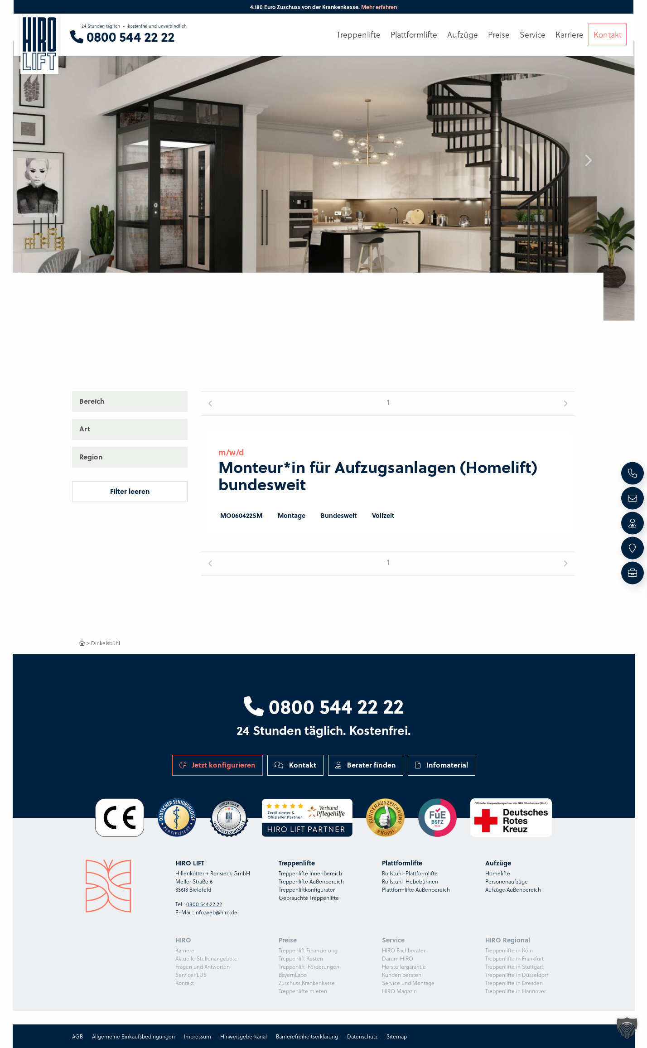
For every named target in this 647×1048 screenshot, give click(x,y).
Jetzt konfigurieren (217, 765)
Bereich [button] (92, 401)
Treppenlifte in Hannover (515, 991)
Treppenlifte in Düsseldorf (516, 975)
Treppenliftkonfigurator (307, 889)
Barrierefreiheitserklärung (307, 1036)
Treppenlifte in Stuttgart (514, 966)
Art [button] (84, 429)
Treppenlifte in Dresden (514, 983)
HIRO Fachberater (403, 950)
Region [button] (91, 457)
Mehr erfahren (379, 7)
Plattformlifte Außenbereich (416, 889)
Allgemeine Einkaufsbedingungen (133, 1036)
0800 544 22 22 (324, 705)
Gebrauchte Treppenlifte (309, 897)
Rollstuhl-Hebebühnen (410, 881)
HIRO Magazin (399, 991)
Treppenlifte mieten (303, 991)
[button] (588, 160)
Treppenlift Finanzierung (308, 950)
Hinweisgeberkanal (243, 1036)
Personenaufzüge (506, 881)
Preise (499, 35)
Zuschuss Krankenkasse (307, 983)
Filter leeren (130, 491)
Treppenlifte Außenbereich (311, 881)
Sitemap (396, 1036)
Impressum (197, 1036)
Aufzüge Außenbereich (513, 889)
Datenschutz (362, 1036)
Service (533, 35)
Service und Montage (408, 983)
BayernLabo (293, 975)
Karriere (184, 950)
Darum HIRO (397, 958)
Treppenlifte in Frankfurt (514, 958)
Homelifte (497, 873)
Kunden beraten (401, 975)
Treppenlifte (359, 35)
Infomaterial (441, 765)
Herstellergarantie (404, 966)
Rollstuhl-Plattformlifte (410, 873)
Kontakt (295, 765)
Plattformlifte (414, 35)
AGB (77, 1036)
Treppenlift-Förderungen (309, 966)
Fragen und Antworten (202, 966)
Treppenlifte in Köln (509, 950)
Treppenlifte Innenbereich (310, 873)
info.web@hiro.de (215, 912)
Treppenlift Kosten (301, 958)
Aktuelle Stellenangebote (206, 958)
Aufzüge (462, 35)
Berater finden (365, 765)
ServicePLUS (191, 975)
